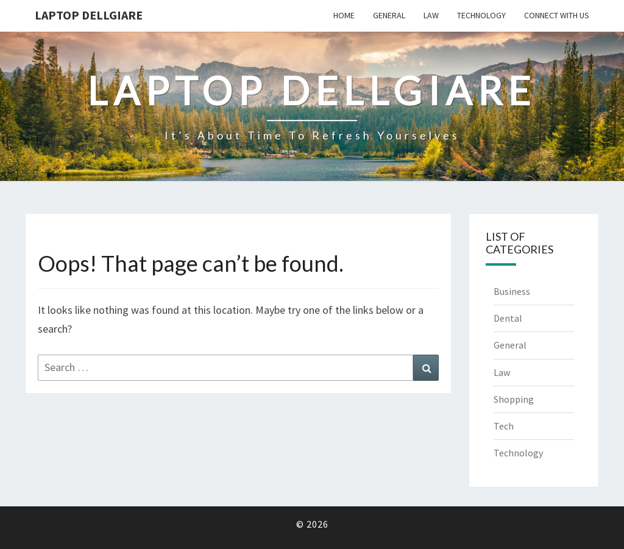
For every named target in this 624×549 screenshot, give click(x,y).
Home (344, 15)
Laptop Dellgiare (89, 15)
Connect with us (556, 15)
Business (512, 291)
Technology (481, 15)
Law (431, 15)
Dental (508, 318)
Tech (504, 426)
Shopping (514, 399)
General (389, 15)
